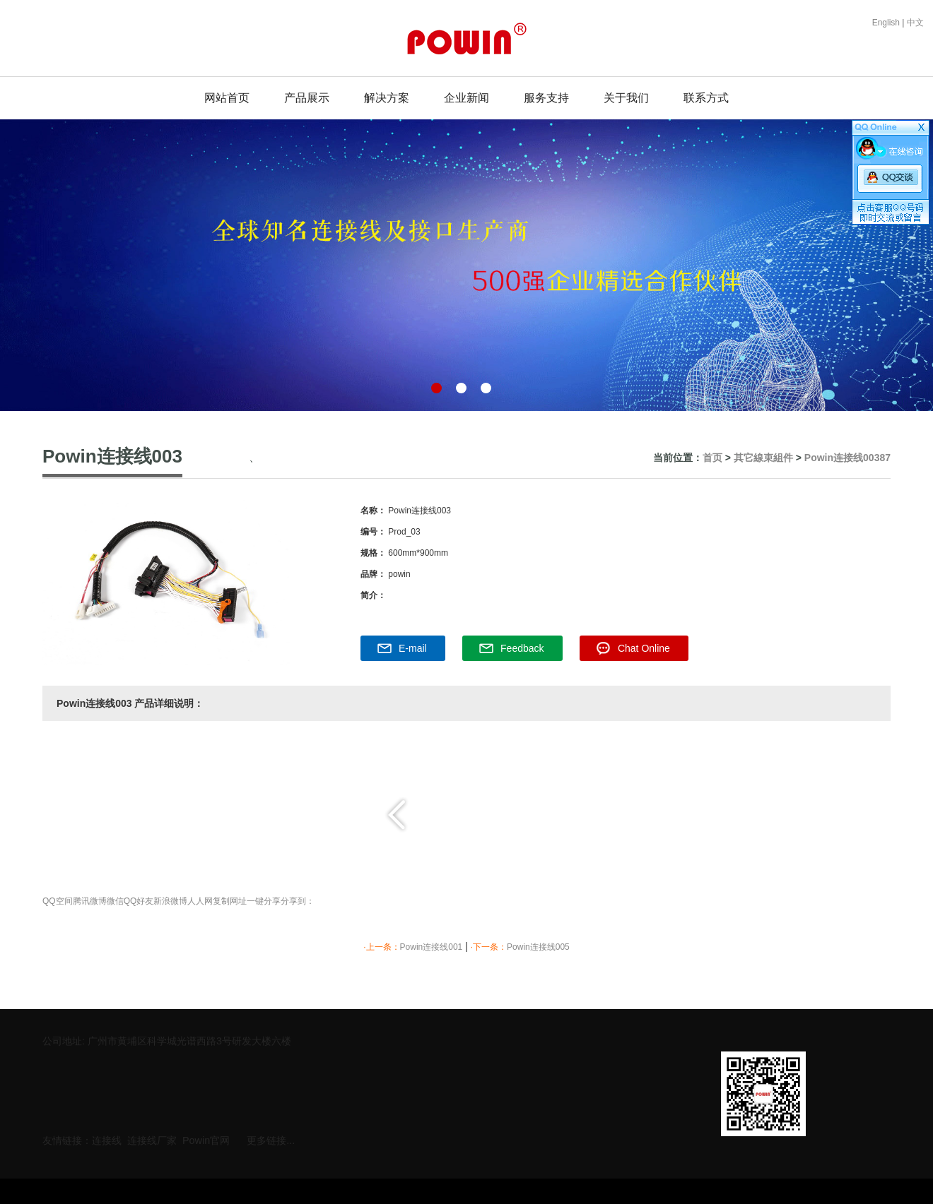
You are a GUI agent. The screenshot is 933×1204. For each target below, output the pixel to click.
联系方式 (706, 98)
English (887, 23)
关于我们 (626, 98)
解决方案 (386, 98)
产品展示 (306, 98)
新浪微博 (170, 901)
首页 (712, 457)
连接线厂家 (152, 1137)
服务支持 (546, 98)
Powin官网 (206, 1137)
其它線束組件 (763, 457)
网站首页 (227, 98)
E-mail (413, 648)
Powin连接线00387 (847, 457)
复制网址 (230, 901)
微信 (115, 901)
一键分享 (264, 901)
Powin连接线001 (431, 947)
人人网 (200, 901)
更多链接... (271, 1137)
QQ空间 (57, 901)
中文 (915, 23)
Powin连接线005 (538, 947)
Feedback (522, 648)
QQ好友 (139, 901)
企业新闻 (466, 98)
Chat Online (644, 648)
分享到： (298, 901)
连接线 (107, 1137)
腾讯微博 (90, 901)
